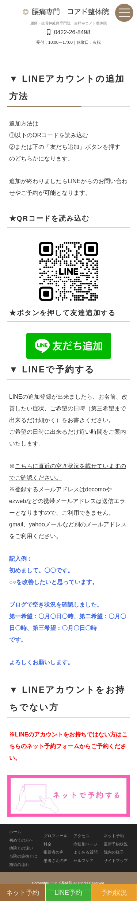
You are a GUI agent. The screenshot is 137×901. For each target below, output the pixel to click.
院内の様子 (114, 852)
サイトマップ (116, 860)
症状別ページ (85, 844)
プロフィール (55, 836)
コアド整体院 (61, 883)
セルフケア (83, 860)
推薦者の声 (53, 852)
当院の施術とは (23, 856)
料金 (47, 844)
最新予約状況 (116, 844)
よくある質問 (85, 852)
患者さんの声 (55, 860)
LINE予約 (68, 892)
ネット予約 (114, 836)
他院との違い (21, 848)
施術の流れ (19, 864)
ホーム (15, 832)
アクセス (81, 836)
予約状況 (114, 892)
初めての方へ (21, 840)
